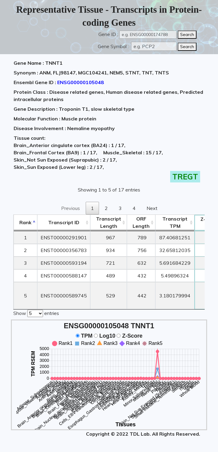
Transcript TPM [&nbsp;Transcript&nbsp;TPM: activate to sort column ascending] (175, 222)
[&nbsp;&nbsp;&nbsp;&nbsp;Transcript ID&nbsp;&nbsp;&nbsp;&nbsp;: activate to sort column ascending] (63, 222)
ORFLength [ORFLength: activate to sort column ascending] (141, 222)
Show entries (36, 312)
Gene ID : (108, 34)
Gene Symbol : (114, 46)
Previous (70, 208)
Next (152, 208)
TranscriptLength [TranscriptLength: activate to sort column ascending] (108, 222)
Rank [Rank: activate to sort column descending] (25, 222)
